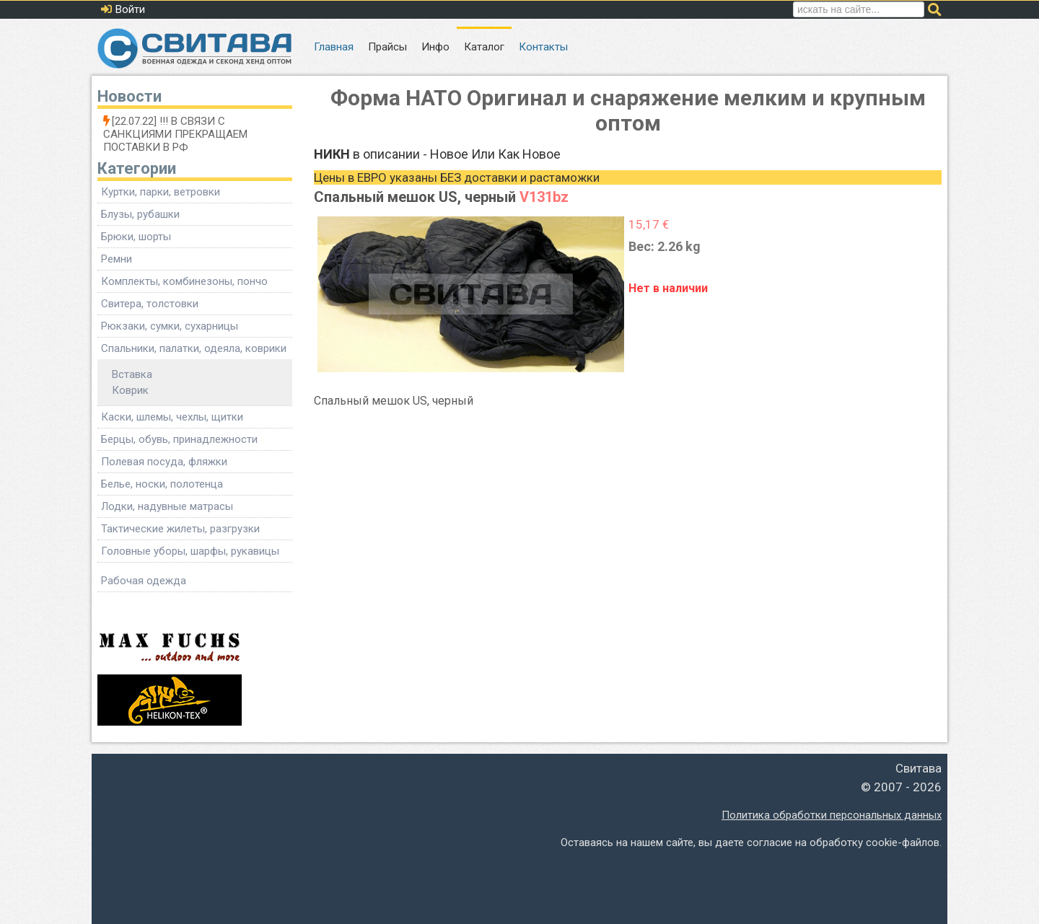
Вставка (132, 374)
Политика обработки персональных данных (832, 815)
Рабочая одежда (143, 580)
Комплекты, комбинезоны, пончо (184, 281)
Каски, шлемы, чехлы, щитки (172, 416)
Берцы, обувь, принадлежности (179, 439)
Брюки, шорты (136, 236)
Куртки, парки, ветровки (160, 191)
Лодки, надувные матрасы (167, 506)
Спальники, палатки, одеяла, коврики (193, 348)
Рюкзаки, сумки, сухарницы (169, 326)
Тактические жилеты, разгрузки (180, 528)
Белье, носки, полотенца (162, 484)
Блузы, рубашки (140, 214)
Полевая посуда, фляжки (164, 461)
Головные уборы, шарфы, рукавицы (190, 551)
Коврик (130, 390)
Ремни (116, 258)
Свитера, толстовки (149, 303)
